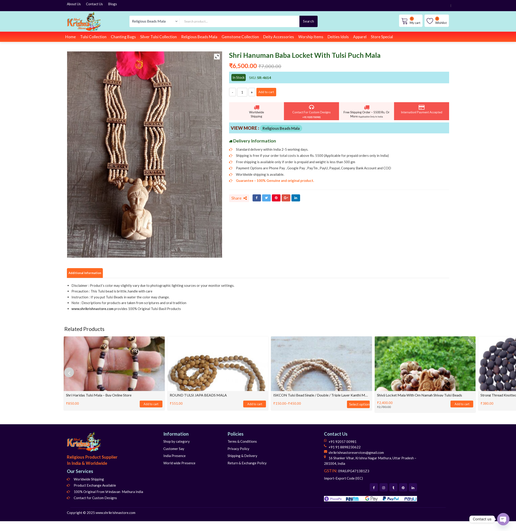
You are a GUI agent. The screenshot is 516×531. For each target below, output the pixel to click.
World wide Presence (179, 463)
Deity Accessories (278, 36)
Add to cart (270, 92)
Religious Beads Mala (199, 36)
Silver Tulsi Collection (158, 36)
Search (308, 21)
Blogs (112, 4)
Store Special (382, 36)
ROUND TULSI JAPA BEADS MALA (198, 395)
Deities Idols (338, 36)
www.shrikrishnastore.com (115, 513)
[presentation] (71, 373)
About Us (74, 4)
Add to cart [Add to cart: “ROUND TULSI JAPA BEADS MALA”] (254, 405)
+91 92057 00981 (343, 442)
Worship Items (310, 36)
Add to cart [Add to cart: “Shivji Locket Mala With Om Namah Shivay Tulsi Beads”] (461, 405)
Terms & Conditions (242, 442)
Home (70, 36)
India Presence (174, 456)
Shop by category (176, 442)
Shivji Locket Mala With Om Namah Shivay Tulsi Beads (419, 395)
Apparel (360, 36)
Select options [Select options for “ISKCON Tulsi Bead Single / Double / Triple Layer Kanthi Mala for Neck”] (359, 405)
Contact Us (94, 4)
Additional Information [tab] (88, 273)
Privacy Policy (238, 449)
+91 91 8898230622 (345, 448)
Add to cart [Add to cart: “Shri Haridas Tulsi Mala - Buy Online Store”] (151, 405)
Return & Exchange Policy (247, 463)
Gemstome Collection (240, 36)
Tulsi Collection (93, 36)
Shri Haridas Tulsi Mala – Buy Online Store (99, 395)
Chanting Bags (123, 36)
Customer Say (173, 449)
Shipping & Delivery (242, 456)
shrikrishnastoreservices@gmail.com (356, 453)
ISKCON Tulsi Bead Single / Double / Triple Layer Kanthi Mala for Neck (321, 395)
